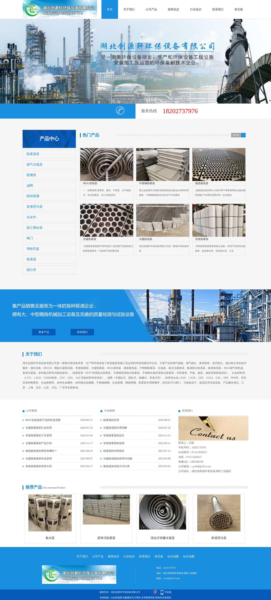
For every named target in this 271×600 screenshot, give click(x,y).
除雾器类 (33, 154)
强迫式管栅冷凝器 (163, 537)
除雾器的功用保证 (113, 450)
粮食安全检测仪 (163, 597)
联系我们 (218, 9)
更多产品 (44, 332)
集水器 (50, 537)
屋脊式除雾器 (106, 537)
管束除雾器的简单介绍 (38, 466)
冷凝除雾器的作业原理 (38, 458)
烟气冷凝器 (35, 164)
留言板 (238, 9)
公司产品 (151, 9)
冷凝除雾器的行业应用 (38, 427)
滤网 (30, 185)
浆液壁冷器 (35, 206)
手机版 (168, 592)
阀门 (30, 238)
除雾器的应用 (111, 420)
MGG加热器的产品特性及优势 (43, 420)
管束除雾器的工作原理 (38, 435)
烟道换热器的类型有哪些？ (41, 450)
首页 (110, 9)
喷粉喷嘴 (33, 196)
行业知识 (195, 9)
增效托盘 (33, 248)
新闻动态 (173, 9)
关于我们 (129, 9)
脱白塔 (31, 270)
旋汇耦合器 (35, 227)
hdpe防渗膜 (116, 597)
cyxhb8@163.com (171, 578)
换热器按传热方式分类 (116, 466)
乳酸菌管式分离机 (132, 597)
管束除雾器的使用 (113, 443)
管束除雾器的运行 (113, 435)
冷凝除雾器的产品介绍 (38, 443)
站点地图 (173, 556)
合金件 (31, 217)
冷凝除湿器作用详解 (115, 427)
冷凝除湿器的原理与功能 (117, 458)
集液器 (31, 259)
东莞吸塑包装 (148, 597)
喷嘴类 (31, 175)
